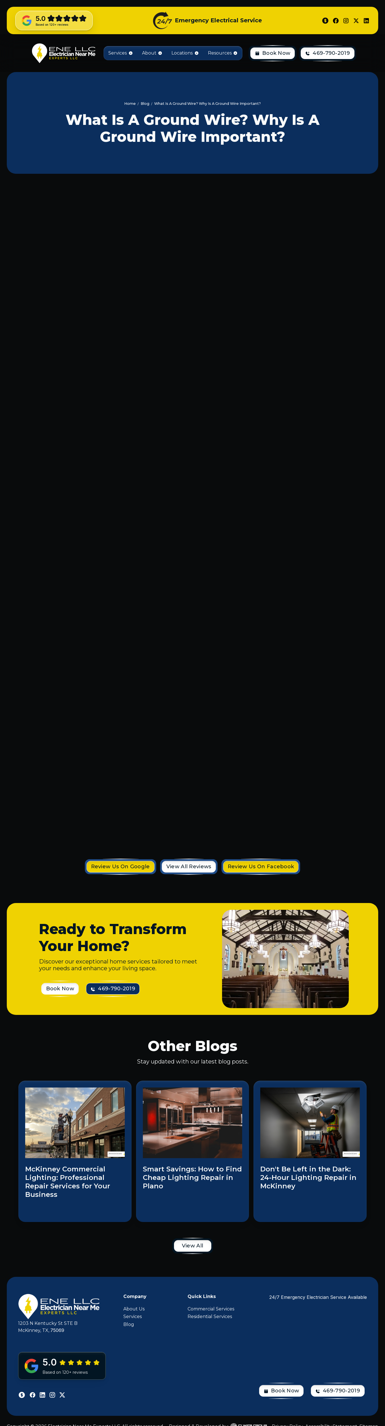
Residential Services (210, 1316)
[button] (120, 53)
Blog (128, 1324)
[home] (63, 53)
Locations (182, 53)
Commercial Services (211, 1309)
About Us (134, 1309)
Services (132, 1316)
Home (130, 103)
